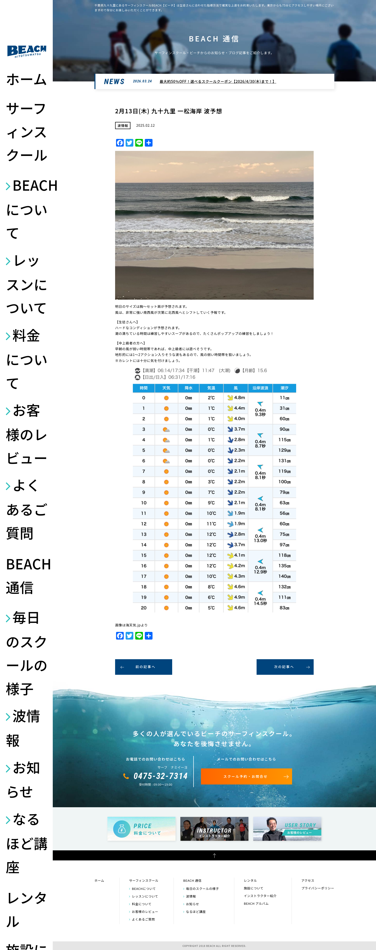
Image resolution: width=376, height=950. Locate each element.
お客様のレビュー (27, 434)
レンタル (27, 909)
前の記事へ (145, 666)
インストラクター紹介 (260, 895)
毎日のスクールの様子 (27, 652)
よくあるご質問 (27, 509)
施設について (254, 888)
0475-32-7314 (161, 776)
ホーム (26, 79)
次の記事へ (284, 666)
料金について (27, 359)
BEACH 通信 (27, 575)
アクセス (307, 880)
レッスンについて (27, 284)
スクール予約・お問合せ (245, 776)
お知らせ (23, 779)
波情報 (23, 727)
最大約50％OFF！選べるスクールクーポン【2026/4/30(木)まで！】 (218, 81)
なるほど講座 (27, 842)
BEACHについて (27, 209)
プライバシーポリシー (317, 888)
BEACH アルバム (256, 903)
